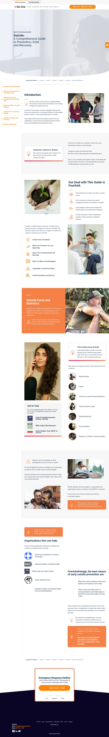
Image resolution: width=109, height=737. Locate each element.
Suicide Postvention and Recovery (11, 118)
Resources (46, 6)
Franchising (56, 721)
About (41, 6)
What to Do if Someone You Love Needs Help (12, 92)
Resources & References (77, 80)
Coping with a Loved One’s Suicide (11, 112)
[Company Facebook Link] (13, 731)
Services (29, 6)
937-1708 (20, 728)
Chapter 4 (55, 80)
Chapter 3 (48, 80)
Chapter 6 (68, 80)
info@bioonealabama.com (23, 726)
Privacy (65, 721)
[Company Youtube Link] (19, 731)
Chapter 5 (61, 80)
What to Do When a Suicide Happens (12, 106)
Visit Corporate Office (54, 733)
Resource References (10, 124)
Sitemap (70, 721)
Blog (62, 721)
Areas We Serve (35, 6)
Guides (51, 6)
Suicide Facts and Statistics (12, 86)
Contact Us (56, 6)
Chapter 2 (42, 80)
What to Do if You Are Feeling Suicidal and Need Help (11, 99)
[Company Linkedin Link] (16, 731)
